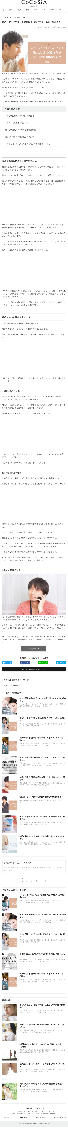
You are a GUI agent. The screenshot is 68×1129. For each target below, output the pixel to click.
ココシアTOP (6, 1117)
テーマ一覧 (23, 1117)
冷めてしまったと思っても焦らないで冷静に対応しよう (27, 144)
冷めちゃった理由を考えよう (16, 123)
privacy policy (40, 1117)
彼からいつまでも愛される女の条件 (19, 137)
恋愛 (10, 10)
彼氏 (16, 686)
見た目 (19, 10)
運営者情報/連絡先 (60, 1117)
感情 (35, 10)
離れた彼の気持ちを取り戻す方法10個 (20, 130)
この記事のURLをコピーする (34, 669)
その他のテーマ (55, 10)
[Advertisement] (34, 204)
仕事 (43, 10)
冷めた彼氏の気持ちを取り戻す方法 (19, 116)
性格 (27, 10)
